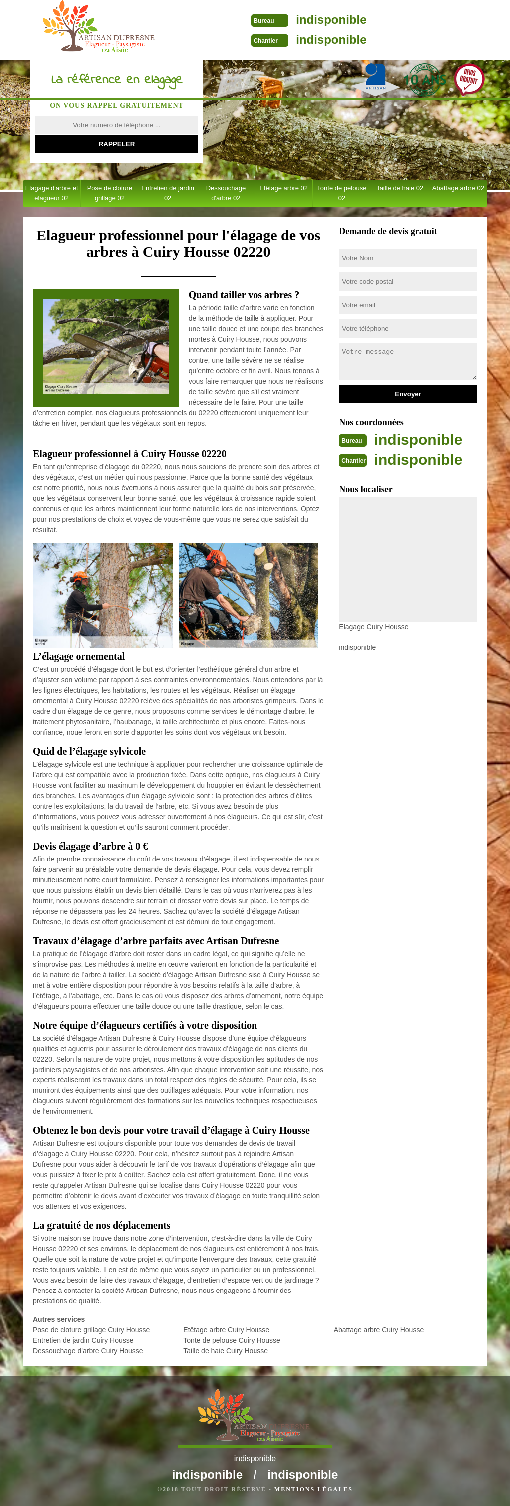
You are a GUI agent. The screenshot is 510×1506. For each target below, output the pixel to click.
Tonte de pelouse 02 (341, 193)
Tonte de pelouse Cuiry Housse (231, 1340)
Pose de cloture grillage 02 (109, 193)
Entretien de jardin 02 (167, 193)
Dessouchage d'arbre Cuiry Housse (88, 1351)
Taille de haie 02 (399, 188)
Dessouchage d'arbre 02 (226, 193)
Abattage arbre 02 (458, 188)
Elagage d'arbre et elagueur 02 (51, 193)
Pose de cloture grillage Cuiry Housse (91, 1330)
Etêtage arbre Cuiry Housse (226, 1330)
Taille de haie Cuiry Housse (225, 1351)
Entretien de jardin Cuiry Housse (83, 1340)
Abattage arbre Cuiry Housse (379, 1330)
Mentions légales (313, 1489)
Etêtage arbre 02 (283, 188)
